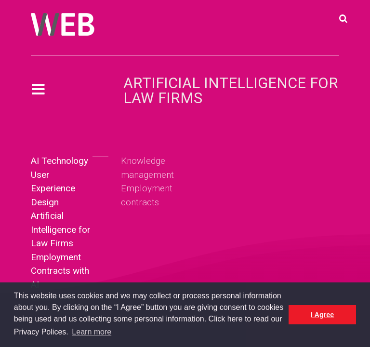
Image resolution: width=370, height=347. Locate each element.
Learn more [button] (91, 332)
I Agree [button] (322, 315)
